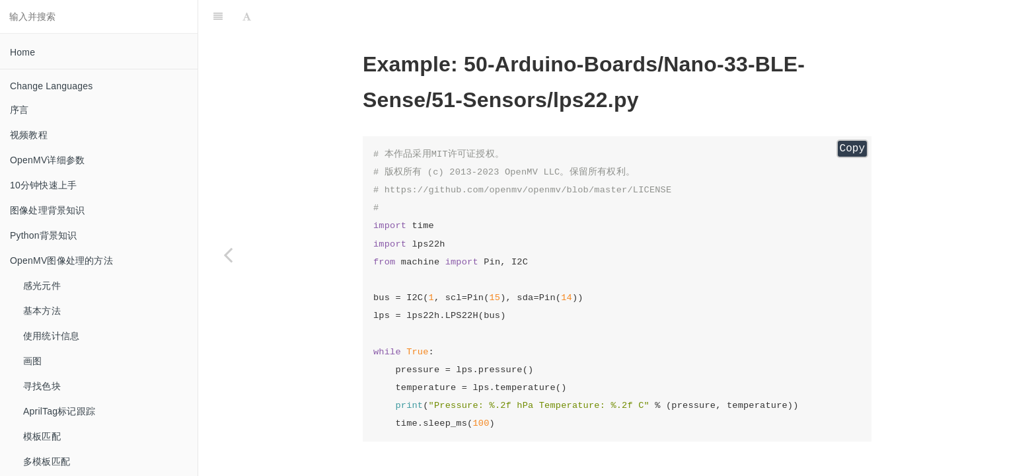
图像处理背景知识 (47, 210)
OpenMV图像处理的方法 (61, 260)
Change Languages (51, 86)
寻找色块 (42, 386)
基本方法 (42, 310)
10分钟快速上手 (43, 185)
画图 (32, 361)
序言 (19, 109)
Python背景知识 (43, 235)
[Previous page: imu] (228, 254)
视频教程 (29, 135)
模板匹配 (42, 436)
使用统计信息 (51, 336)
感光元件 (42, 285)
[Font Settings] (247, 16)
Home (22, 52)
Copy (852, 149)
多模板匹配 (46, 461)
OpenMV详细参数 (47, 160)
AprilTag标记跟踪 (59, 411)
